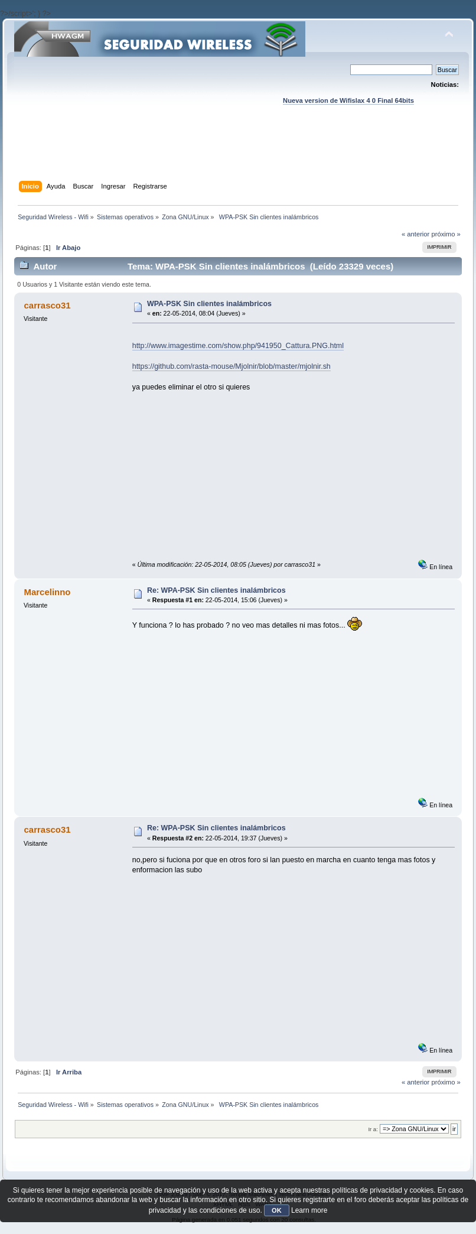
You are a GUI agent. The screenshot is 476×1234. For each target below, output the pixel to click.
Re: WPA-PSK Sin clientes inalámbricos (216, 590)
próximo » (445, 234)
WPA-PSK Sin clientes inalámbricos (209, 304)
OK (277, 1210)
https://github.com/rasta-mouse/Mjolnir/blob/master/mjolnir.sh (231, 366)
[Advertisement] (238, 154)
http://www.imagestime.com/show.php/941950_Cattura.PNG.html (238, 346)
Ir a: (372, 1129)
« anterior (415, 234)
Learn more (309, 1210)
